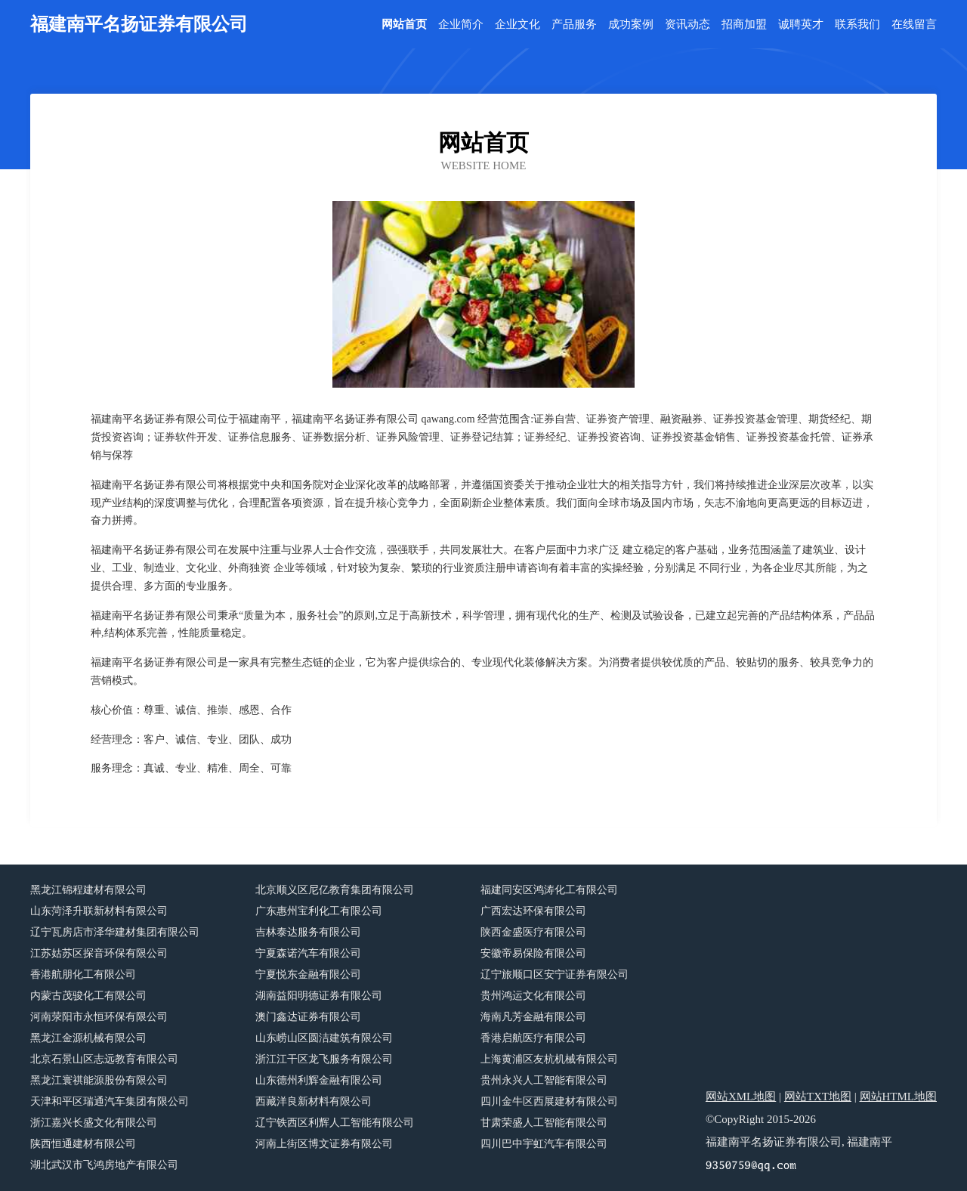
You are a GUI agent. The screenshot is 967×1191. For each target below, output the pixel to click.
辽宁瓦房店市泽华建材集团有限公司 (114, 932)
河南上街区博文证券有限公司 (324, 1143)
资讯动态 (687, 24)
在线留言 (914, 24)
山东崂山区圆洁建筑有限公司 (324, 1038)
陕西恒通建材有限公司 (83, 1143)
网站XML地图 (741, 1096)
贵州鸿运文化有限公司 (533, 995)
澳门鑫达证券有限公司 (308, 1016)
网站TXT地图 (817, 1096)
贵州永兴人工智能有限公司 (543, 1080)
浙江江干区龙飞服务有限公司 (324, 1059)
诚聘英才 (800, 24)
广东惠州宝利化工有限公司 (318, 911)
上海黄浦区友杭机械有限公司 (549, 1059)
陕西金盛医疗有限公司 (533, 932)
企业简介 (461, 24)
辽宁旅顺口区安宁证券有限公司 (554, 974)
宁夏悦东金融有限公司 (308, 974)
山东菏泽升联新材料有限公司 (99, 911)
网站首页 (404, 24)
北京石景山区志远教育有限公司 (104, 1059)
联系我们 (857, 24)
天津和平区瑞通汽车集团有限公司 (109, 1101)
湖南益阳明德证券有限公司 (318, 995)
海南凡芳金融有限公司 (533, 1016)
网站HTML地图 (899, 1096)
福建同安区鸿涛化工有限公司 (549, 890)
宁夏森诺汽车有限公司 (308, 953)
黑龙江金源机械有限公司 (88, 1038)
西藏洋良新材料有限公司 (313, 1101)
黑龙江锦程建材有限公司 (88, 890)
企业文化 (517, 24)
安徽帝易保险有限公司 (533, 953)
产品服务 (574, 24)
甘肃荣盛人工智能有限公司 (543, 1122)
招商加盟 (744, 24)
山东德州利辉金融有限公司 (318, 1080)
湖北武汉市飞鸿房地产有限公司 (104, 1165)
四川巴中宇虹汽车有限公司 (543, 1143)
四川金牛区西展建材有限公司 (549, 1101)
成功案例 (630, 24)
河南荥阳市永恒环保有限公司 (99, 1016)
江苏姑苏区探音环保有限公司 (99, 953)
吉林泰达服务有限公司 (308, 932)
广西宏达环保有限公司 (533, 911)
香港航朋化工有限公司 (83, 974)
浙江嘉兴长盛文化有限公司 (93, 1122)
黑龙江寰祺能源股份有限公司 (99, 1080)
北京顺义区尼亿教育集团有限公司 (334, 890)
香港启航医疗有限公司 (533, 1038)
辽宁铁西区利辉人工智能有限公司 (334, 1122)
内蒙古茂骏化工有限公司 (88, 995)
